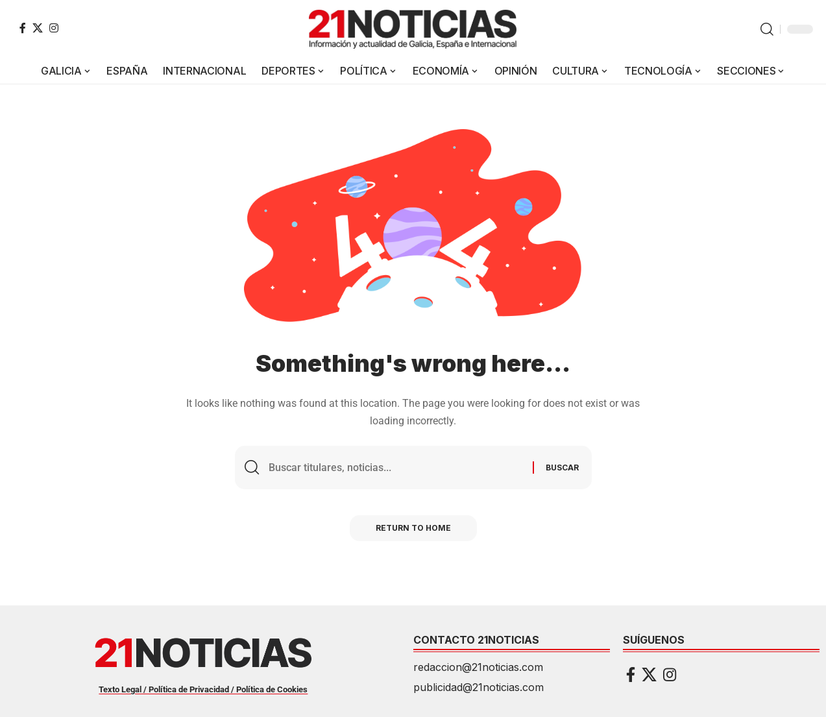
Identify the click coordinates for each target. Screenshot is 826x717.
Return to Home (413, 528)
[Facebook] (22, 28)
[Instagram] (54, 28)
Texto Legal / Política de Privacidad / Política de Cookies (203, 689)
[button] (766, 29)
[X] (37, 28)
